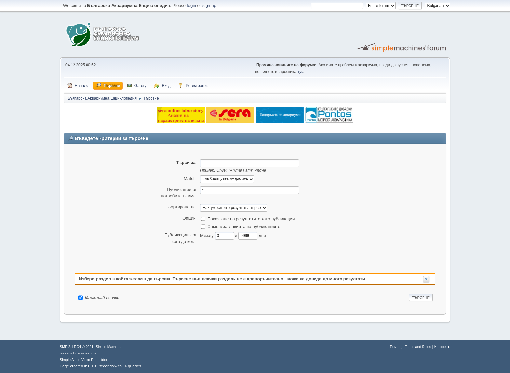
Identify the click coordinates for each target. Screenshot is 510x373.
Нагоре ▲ (442, 347)
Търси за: (186, 162)
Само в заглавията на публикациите (244, 226)
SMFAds (66, 353)
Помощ (395, 347)
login (191, 5)
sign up (209, 5)
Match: (190, 178)
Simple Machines (109, 347)
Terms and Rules (418, 347)
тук (300, 71)
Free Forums (87, 353)
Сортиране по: (182, 207)
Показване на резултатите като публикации (251, 218)
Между (207, 235)
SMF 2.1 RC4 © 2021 (76, 347)
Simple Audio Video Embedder (83, 360)
